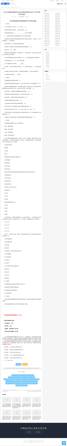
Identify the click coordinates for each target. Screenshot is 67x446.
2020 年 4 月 (47, 46)
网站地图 (34, 441)
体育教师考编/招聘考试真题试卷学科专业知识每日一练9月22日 (36, 419)
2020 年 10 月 (47, 42)
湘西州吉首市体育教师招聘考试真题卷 (29, 382)
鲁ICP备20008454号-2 (40, 441)
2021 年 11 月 (57, 32)
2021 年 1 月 (57, 41)
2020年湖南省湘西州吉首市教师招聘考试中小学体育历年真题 (28, 369)
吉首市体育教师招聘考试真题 (27, 376)
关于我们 (29, 433)
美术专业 (47, 63)
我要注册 (7, 1)
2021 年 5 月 (57, 37)
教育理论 (47, 58)
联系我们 (38, 433)
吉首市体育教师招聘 (16, 376)
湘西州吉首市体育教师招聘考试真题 (13, 382)
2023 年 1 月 (47, 26)
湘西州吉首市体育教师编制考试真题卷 (29, 384)
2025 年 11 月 (47, 14)
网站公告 (47, 61)
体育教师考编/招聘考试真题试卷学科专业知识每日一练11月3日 (26, 406)
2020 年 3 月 (57, 46)
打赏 (25, 365)
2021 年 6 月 (47, 37)
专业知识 (12, 8)
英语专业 (47, 64)
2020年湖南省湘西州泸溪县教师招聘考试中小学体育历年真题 (11, 392)
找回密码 (12, 1)
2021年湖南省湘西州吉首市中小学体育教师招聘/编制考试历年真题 (6, 406)
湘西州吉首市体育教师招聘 (33, 380)
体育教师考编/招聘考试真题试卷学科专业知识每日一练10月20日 (6, 419)
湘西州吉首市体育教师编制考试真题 (13, 384)
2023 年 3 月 (47, 24)
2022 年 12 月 (57, 26)
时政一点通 (10, 361)
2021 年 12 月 (47, 32)
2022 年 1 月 (57, 31)
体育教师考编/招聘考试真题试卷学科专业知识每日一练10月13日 (16, 419)
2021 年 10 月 (47, 34)
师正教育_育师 (5, 4)
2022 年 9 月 (47, 29)
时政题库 (47, 59)
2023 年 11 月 (57, 19)
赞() (18, 365)
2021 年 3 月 (57, 39)
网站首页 (60, 4)
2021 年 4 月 (47, 39)
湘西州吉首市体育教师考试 (21, 386)
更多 (23, 372)
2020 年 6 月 (47, 44)
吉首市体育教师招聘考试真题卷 (15, 378)
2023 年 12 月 (47, 19)
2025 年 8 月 (57, 16)
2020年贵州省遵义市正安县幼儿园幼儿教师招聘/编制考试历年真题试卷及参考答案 (31, 392)
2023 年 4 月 (57, 22)
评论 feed (47, 78)
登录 (47, 75)
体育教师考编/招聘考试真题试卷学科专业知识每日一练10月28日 (36, 406)
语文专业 (47, 66)
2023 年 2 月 (57, 24)
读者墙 (62, 1)
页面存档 (57, 1)
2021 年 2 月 (47, 41)
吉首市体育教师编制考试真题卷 (10, 380)
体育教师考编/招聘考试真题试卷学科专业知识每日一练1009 (26, 419)
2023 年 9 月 (57, 21)
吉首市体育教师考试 (22, 380)
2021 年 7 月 (57, 36)
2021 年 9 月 (57, 34)
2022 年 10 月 (57, 27)
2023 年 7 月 (47, 22)
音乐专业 (47, 68)
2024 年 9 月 (57, 17)
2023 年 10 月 (47, 21)
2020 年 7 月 (57, 42)
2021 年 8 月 (47, 36)
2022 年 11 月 (47, 27)
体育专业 (16, 8)
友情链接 (52, 1)
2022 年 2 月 (47, 31)
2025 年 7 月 (47, 17)
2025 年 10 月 (57, 14)
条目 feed (47, 76)
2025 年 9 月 (47, 16)
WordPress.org (48, 80)
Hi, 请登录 (3, 1)
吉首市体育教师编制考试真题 (28, 378)
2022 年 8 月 (57, 29)
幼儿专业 (47, 56)
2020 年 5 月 (57, 44)
